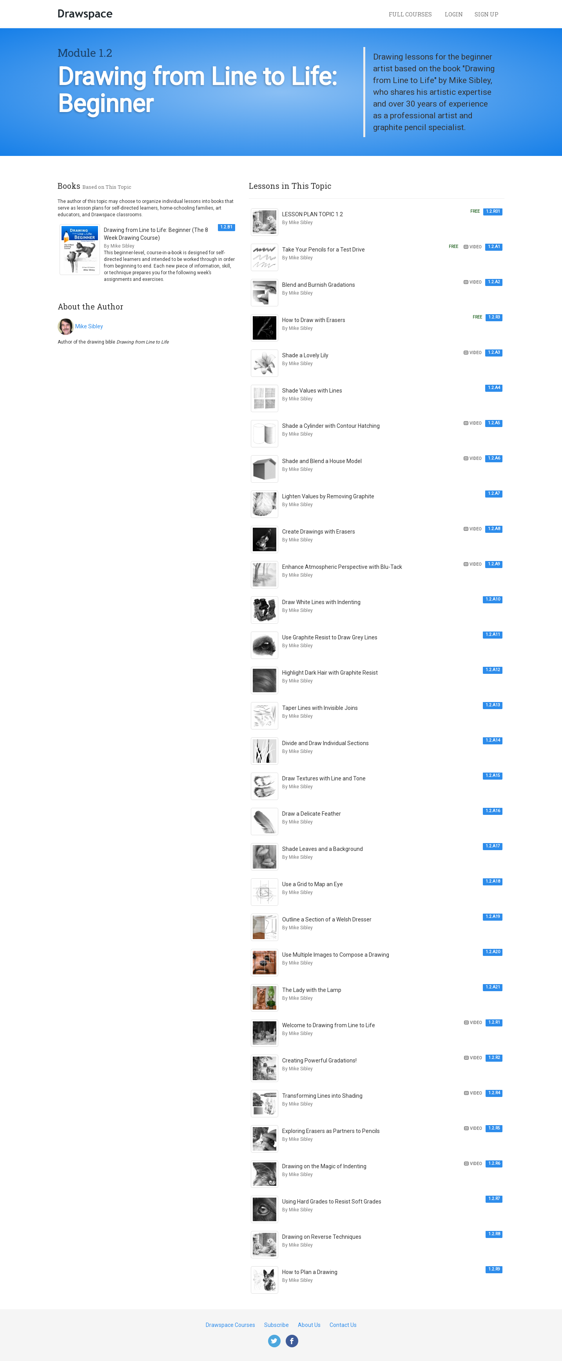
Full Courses (411, 14)
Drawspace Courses (230, 1325)
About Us (309, 1325)
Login (454, 14)
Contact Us (343, 1325)
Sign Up (487, 14)
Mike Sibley (89, 326)
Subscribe (276, 1325)
